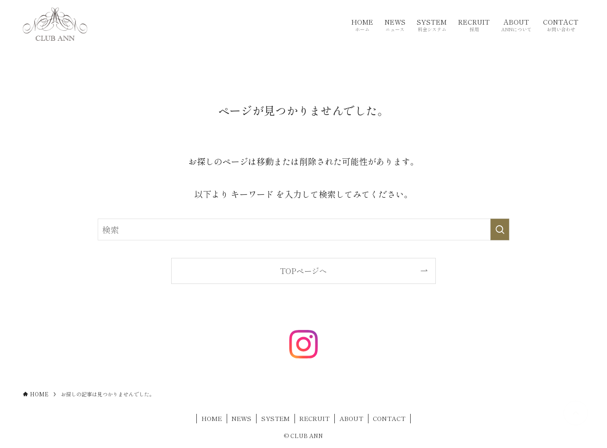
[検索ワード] (303, 229)
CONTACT (389, 418)
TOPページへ (303, 270)
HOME (212, 418)
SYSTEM (275, 418)
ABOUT (351, 418)
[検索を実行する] (499, 229)
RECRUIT (314, 418)
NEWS (241, 418)
